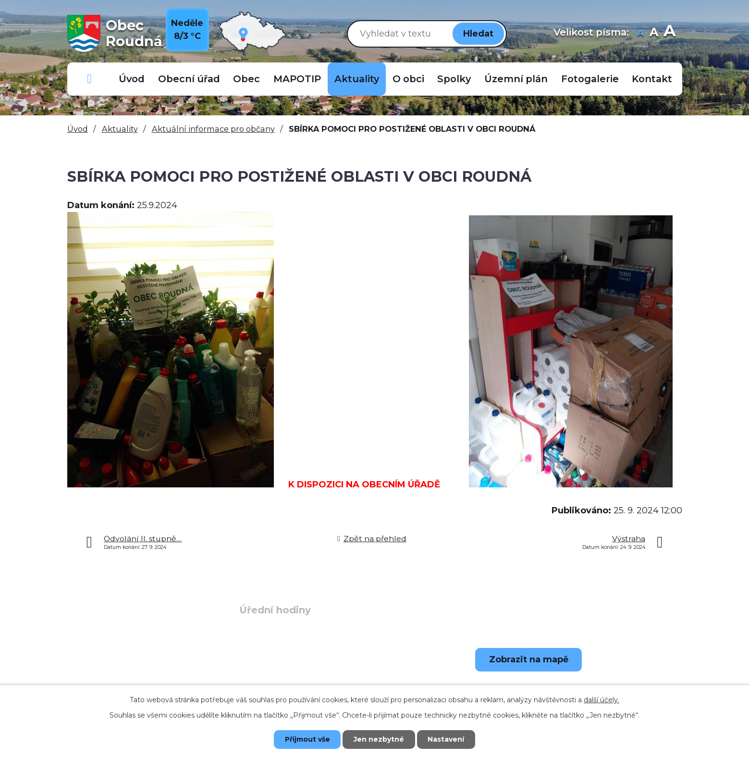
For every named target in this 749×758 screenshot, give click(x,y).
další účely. (601, 700)
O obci (408, 79)
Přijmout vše (307, 739)
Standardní (654, 33)
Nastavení (446, 739)
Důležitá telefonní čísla (89, 79)
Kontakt (652, 79)
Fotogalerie (590, 79)
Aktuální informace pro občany (213, 129)
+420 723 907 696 (142, 683)
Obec (246, 79)
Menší (641, 33)
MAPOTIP (297, 79)
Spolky (454, 79)
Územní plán (516, 79)
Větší (669, 33)
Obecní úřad (189, 79)
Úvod (132, 79)
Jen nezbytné (379, 739)
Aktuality (356, 79)
